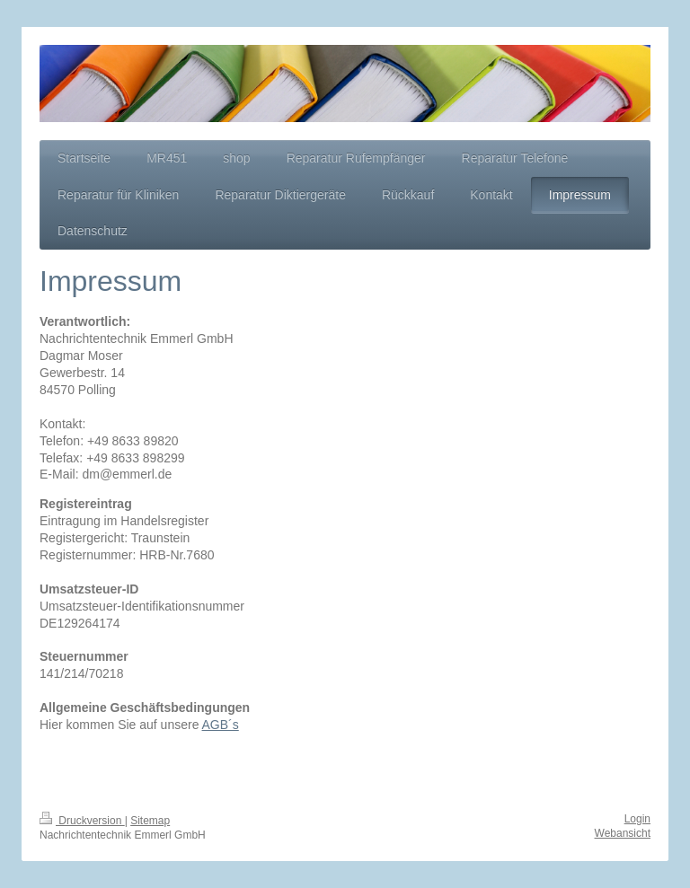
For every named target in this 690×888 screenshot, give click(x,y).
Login (637, 819)
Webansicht (622, 833)
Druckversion (82, 820)
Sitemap (150, 820)
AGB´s (220, 724)
